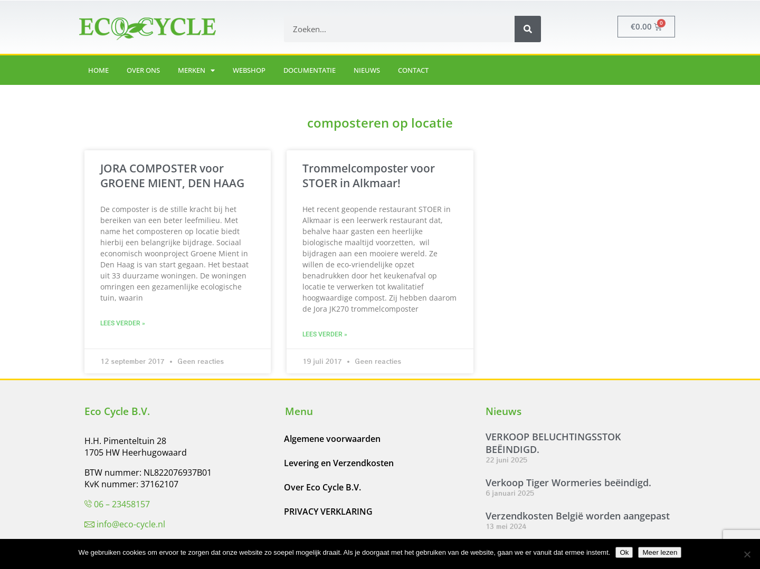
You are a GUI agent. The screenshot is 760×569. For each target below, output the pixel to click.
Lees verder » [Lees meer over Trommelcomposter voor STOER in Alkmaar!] (324, 334)
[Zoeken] (528, 29)
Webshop (249, 70)
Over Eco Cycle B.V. (322, 487)
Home (98, 70)
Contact (413, 70)
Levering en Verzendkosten (339, 463)
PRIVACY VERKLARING (328, 511)
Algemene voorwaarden (332, 439)
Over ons (143, 70)
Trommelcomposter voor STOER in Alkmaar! (368, 175)
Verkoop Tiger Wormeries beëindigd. (568, 482)
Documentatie (309, 70)
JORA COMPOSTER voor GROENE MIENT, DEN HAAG (172, 175)
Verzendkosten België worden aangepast (578, 515)
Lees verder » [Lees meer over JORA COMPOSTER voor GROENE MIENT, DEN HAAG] (122, 323)
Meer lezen (659, 552)
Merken (196, 70)
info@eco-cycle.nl (131, 524)
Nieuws (367, 70)
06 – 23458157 (122, 504)
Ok (624, 552)
